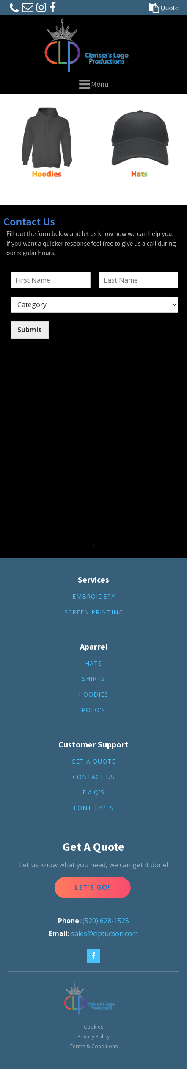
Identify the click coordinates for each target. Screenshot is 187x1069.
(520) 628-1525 (105, 920)
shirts (93, 679)
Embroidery (93, 596)
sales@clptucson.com (104, 933)
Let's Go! (92, 887)
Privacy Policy (93, 1036)
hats (93, 663)
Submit (29, 329)
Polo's (93, 710)
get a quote (94, 761)
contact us (94, 777)
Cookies (93, 1026)
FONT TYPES (94, 808)
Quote (169, 7)
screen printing (93, 612)
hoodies (93, 694)
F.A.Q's (93, 792)
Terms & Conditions (94, 1046)
